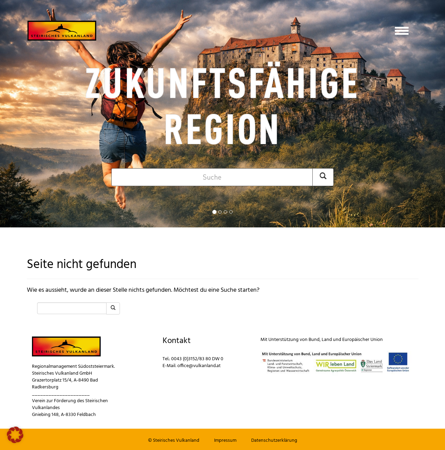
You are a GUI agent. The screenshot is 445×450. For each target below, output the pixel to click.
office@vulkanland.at (199, 366)
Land (327, 340)
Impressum (225, 440)
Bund (314, 340)
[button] (15, 435)
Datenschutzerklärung (274, 440)
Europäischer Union (362, 340)
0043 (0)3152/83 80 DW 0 (197, 359)
